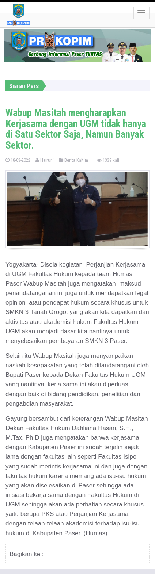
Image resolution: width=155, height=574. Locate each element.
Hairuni (44, 160)
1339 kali (108, 160)
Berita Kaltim (73, 160)
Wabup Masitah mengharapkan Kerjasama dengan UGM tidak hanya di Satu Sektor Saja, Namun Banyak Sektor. (75, 129)
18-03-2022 (17, 160)
